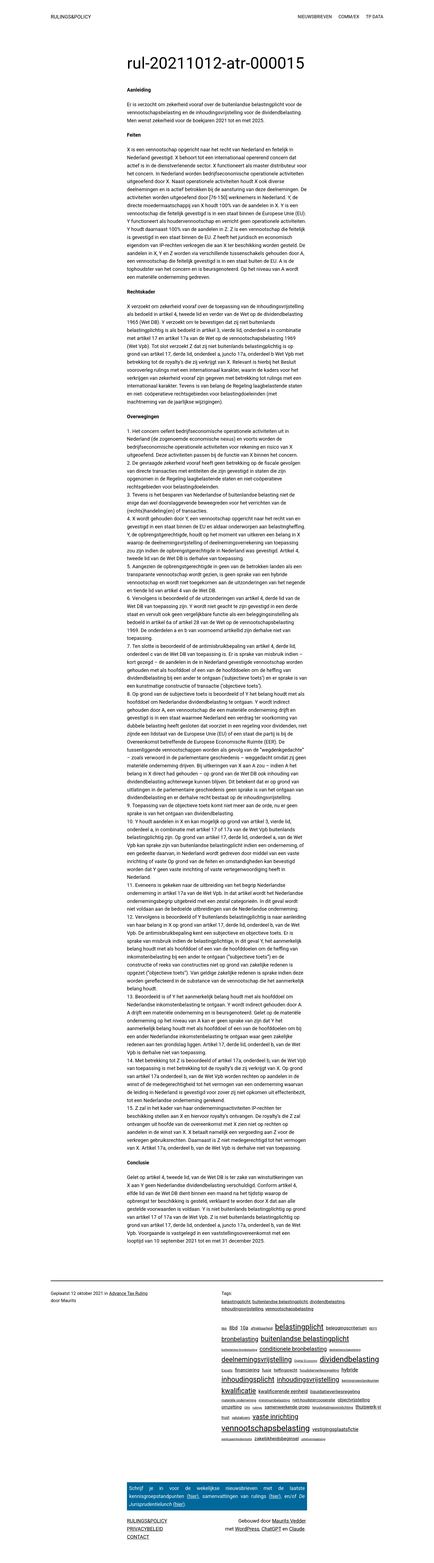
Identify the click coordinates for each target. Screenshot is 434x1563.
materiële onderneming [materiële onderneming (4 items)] (238, 1400)
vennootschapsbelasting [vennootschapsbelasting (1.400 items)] (265, 1428)
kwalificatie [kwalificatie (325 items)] (238, 1391)
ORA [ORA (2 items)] (247, 1407)
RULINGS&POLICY (71, 17)
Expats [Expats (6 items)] (227, 1370)
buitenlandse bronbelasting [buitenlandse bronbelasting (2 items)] (239, 1350)
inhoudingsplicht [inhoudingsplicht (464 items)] (247, 1379)
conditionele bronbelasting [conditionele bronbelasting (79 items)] (293, 1349)
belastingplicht (235, 1301)
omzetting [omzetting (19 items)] (231, 1407)
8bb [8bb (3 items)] (224, 1328)
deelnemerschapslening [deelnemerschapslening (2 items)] (345, 1350)
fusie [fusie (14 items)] (266, 1370)
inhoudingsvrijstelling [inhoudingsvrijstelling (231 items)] (308, 1379)
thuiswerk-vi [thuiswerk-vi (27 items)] (368, 1407)
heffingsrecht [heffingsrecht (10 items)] (285, 1370)
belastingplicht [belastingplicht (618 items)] (299, 1327)
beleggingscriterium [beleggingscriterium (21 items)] (346, 1328)
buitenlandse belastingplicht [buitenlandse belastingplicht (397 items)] (305, 1338)
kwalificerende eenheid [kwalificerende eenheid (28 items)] (283, 1391)
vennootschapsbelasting (289, 1309)
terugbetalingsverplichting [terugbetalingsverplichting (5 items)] (332, 1407)
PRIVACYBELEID (145, 1529)
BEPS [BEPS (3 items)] (373, 1328)
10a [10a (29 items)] (244, 1328)
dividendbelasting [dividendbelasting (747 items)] (349, 1359)
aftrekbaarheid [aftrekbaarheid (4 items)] (262, 1328)
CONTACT (138, 1537)
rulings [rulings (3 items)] (257, 1407)
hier (192, 1496)
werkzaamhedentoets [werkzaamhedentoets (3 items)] (236, 1439)
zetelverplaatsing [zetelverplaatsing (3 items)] (313, 1439)
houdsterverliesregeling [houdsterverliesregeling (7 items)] (319, 1370)
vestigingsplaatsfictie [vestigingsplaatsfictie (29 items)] (335, 1429)
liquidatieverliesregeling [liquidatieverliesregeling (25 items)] (335, 1391)
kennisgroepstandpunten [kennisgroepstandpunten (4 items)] (360, 1381)
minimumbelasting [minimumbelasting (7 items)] (274, 1400)
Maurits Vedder (289, 1521)
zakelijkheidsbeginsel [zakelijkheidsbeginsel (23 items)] (276, 1438)
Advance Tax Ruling (128, 1293)
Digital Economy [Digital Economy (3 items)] (305, 1361)
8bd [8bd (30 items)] (233, 1328)
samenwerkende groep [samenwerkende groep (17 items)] (287, 1407)
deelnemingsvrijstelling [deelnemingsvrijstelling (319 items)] (256, 1360)
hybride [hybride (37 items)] (349, 1370)
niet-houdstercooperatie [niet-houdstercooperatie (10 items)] (313, 1400)
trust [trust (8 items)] (225, 1417)
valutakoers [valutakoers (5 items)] (241, 1418)
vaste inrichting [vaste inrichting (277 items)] (275, 1417)
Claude (297, 1529)
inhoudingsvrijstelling (242, 1309)
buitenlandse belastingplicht (280, 1301)
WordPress (247, 1529)
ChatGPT (271, 1529)
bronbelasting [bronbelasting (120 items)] (239, 1339)
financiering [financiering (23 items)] (247, 1370)
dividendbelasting (327, 1301)
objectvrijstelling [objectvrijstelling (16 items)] (354, 1400)
